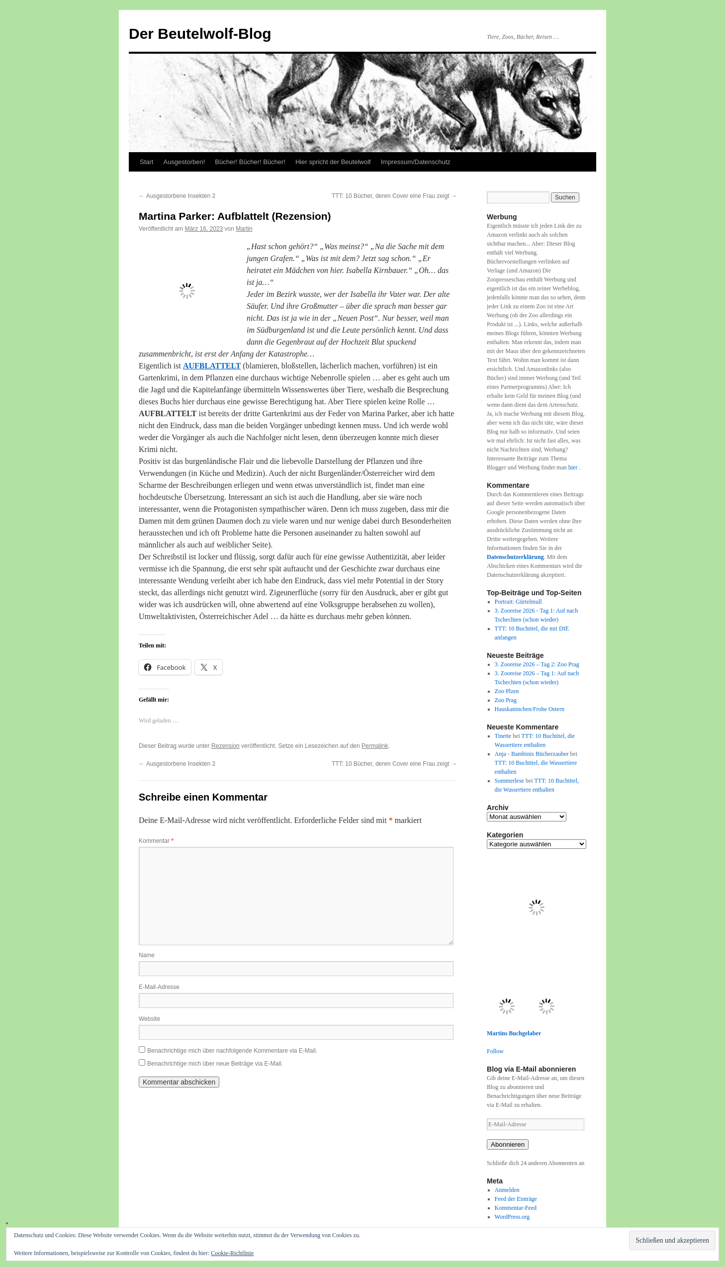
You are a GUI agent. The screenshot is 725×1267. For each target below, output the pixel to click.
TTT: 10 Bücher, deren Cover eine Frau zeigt (394, 195)
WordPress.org (512, 1216)
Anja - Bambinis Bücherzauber (532, 753)
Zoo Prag (506, 700)
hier (573, 467)
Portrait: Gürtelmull (518, 601)
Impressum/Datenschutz (416, 162)
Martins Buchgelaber (514, 1033)
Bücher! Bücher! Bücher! (250, 162)
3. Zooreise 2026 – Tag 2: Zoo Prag (537, 664)
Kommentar (156, 840)
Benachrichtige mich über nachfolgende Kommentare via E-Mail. (232, 1050)
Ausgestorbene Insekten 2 (177, 195)
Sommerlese (509, 780)
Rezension (225, 745)
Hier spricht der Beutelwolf (333, 162)
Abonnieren (508, 1144)
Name (147, 955)
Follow (495, 1051)
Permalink (375, 745)
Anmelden (507, 1189)
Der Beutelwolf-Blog (200, 33)
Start (146, 162)
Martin (244, 228)
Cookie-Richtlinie (232, 1253)
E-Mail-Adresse (159, 987)
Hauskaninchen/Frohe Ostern (529, 709)
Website (149, 1018)
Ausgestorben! (184, 162)
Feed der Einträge (516, 1198)
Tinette (503, 735)
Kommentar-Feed (516, 1207)
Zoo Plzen (507, 691)
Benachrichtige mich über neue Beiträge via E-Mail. (215, 1063)
